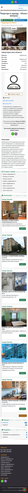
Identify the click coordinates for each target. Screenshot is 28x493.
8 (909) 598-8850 (6, 451)
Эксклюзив (4, 475)
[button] (14, 36)
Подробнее (22, 228)
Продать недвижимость (7, 464)
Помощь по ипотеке (6, 460)
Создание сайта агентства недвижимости (17, 487)
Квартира (6, 10)
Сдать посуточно (5, 468)
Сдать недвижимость (7, 466)
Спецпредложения (6, 473)
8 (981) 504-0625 (8, 100)
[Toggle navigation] (1, 7)
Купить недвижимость (7, 459)
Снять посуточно (5, 471)
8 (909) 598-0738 (23, 5)
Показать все (22, 415)
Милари (21, 8)
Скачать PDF (7, 103)
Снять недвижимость (7, 469)
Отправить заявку (14, 94)
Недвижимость (5, 457)
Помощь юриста (5, 462)
